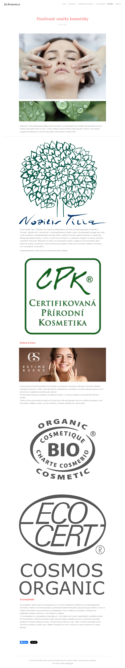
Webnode (69, 663)
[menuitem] (106, 4)
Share (24, 642)
